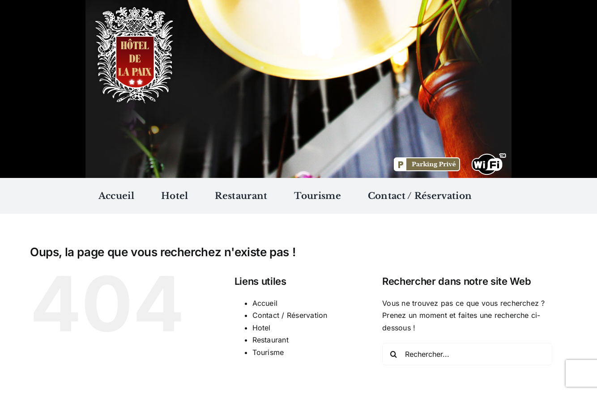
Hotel (261, 327)
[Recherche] (393, 354)
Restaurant (270, 339)
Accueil (265, 303)
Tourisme (268, 352)
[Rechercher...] (467, 354)
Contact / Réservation (290, 315)
